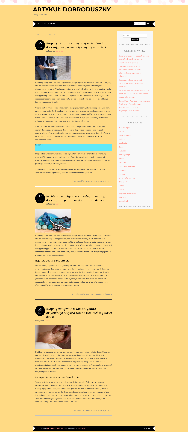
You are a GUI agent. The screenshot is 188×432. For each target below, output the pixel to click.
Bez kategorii (124, 127)
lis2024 (40, 46)
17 (40, 196)
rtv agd (122, 174)
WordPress (82, 428)
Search (135, 39)
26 (40, 308)
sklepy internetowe (127, 178)
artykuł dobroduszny (72, 9)
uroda (121, 186)
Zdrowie (59, 51)
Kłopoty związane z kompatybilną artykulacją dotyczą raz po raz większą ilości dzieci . (79, 313)
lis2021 (40, 199)
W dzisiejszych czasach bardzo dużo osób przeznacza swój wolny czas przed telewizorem (134, 93)
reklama (122, 162)
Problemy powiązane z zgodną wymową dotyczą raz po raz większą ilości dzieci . (75, 198)
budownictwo (125, 135)
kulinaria (122, 151)
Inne (121, 147)
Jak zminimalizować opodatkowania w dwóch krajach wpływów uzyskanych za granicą (134, 59)
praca (121, 158)
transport (123, 182)
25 (40, 43)
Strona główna (46, 24)
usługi (58, 204)
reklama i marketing (127, 166)
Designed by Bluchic (147, 428)
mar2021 (40, 312)
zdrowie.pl (123, 201)
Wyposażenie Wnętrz (128, 193)
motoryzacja (124, 154)
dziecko (122, 139)
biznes (122, 131)
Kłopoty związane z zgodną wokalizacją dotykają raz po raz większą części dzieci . (77, 45)
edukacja (123, 143)
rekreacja (123, 170)
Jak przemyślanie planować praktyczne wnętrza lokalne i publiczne (131, 83)
